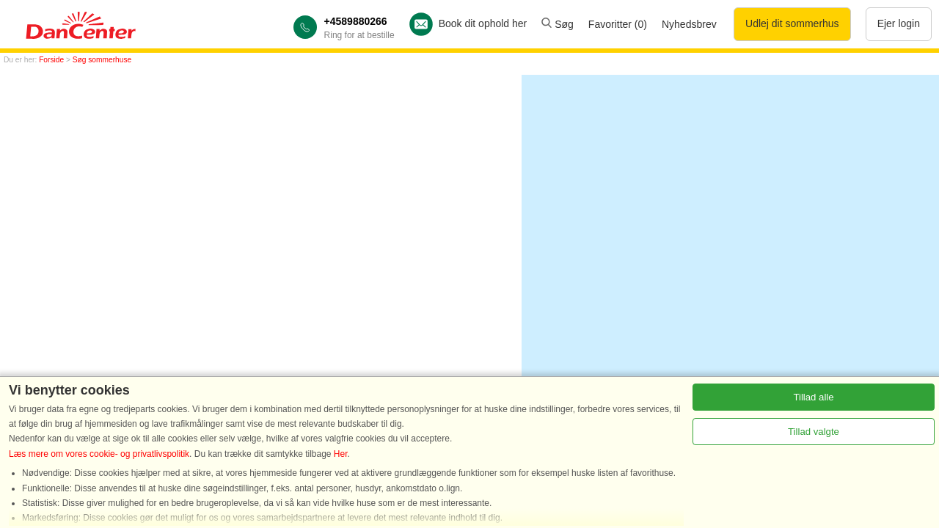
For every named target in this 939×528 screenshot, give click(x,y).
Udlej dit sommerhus (792, 23)
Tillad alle (813, 397)
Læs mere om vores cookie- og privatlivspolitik (99, 454)
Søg (557, 24)
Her (341, 454)
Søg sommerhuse (102, 60)
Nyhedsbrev (689, 24)
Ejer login (898, 23)
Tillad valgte (813, 431)
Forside (51, 60)
